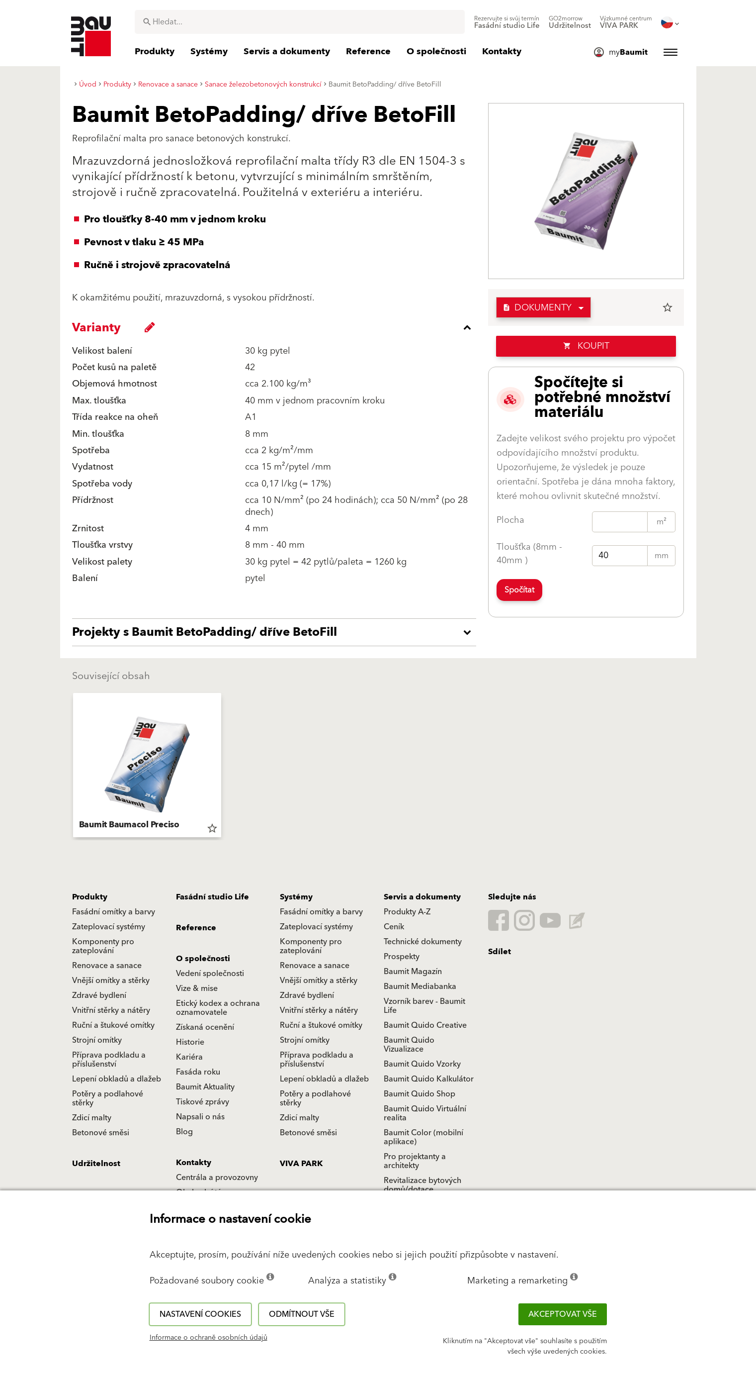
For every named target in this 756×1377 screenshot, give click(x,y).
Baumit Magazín (413, 972)
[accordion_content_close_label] (276, 327)
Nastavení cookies (200, 1314)
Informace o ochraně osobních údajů (208, 1338)
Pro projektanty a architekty (415, 1161)
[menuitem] (507, 22)
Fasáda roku (198, 1072)
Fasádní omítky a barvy (113, 912)
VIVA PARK (301, 1164)
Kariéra (189, 1057)
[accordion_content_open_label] (276, 632)
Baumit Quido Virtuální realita (425, 1113)
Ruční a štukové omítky (113, 1025)
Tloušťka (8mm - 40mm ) (529, 553)
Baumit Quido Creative (425, 1025)
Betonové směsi (100, 1133)
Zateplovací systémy (108, 927)
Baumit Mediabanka (420, 986)
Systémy (296, 897)
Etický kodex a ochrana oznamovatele (218, 1007)
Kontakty (193, 1163)
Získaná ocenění (205, 1027)
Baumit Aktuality (205, 1087)
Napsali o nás (200, 1117)
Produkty (89, 897)
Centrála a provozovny (217, 1177)
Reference (196, 928)
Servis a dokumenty (422, 897)
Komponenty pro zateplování (103, 946)
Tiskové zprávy (202, 1102)
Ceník (394, 927)
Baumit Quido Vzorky (422, 1064)
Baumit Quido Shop (419, 1094)
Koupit (586, 346)
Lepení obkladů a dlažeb (116, 1079)
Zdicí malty (91, 1118)
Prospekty (402, 957)
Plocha (510, 520)
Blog (184, 1132)
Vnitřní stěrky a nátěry (111, 1010)
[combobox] (300, 22)
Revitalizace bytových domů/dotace (422, 1185)
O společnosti (203, 959)
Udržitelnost (96, 1164)
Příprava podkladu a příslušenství (109, 1059)
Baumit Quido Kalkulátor (429, 1079)
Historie (190, 1042)
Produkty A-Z (407, 912)
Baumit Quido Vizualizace (409, 1044)
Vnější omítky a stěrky (111, 980)
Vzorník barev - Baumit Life (424, 1005)
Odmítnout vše (302, 1314)
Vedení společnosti (210, 974)
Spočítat (519, 590)
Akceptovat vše (562, 1314)
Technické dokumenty (423, 942)
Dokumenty (537, 307)
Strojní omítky (97, 1040)
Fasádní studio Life (212, 897)
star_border (667, 307)
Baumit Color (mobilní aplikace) (423, 1137)
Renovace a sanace (107, 966)
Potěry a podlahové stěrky (107, 1098)
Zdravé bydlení (99, 995)
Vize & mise (197, 988)
